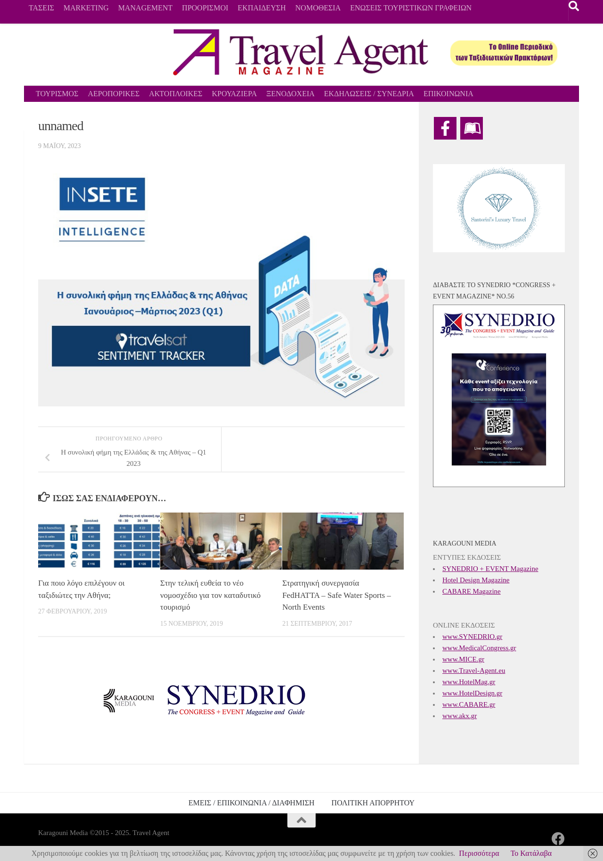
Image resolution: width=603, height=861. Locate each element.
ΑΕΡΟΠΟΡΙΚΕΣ (113, 94)
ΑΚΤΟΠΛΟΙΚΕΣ (175, 94)
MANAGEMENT (145, 8)
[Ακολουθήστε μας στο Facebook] (558, 838)
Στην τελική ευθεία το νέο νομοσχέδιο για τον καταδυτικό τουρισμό (210, 595)
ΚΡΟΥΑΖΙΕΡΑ (234, 94)
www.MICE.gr (463, 659)
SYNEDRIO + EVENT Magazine (490, 568)
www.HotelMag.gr (468, 682)
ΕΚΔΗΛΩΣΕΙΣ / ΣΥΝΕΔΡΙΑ (369, 94)
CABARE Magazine (471, 591)
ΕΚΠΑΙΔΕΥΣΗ (262, 8)
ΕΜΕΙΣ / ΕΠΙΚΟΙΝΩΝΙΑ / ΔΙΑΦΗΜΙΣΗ (251, 803)
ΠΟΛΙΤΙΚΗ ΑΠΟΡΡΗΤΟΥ (373, 803)
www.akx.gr (459, 716)
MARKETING (86, 8)
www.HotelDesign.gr (472, 693)
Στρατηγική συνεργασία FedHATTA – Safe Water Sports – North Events (336, 595)
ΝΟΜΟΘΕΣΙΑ (318, 8)
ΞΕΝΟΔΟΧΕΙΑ (290, 94)
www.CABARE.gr (468, 704)
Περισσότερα (479, 853)
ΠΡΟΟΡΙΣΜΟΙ (205, 8)
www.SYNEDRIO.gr (472, 636)
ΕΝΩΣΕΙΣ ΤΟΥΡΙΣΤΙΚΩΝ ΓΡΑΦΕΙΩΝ (411, 8)
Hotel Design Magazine (475, 580)
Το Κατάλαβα (531, 853)
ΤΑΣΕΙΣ (41, 8)
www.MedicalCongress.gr (479, 648)
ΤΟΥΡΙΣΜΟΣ (57, 94)
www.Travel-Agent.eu (473, 670)
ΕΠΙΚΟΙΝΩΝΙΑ (448, 94)
